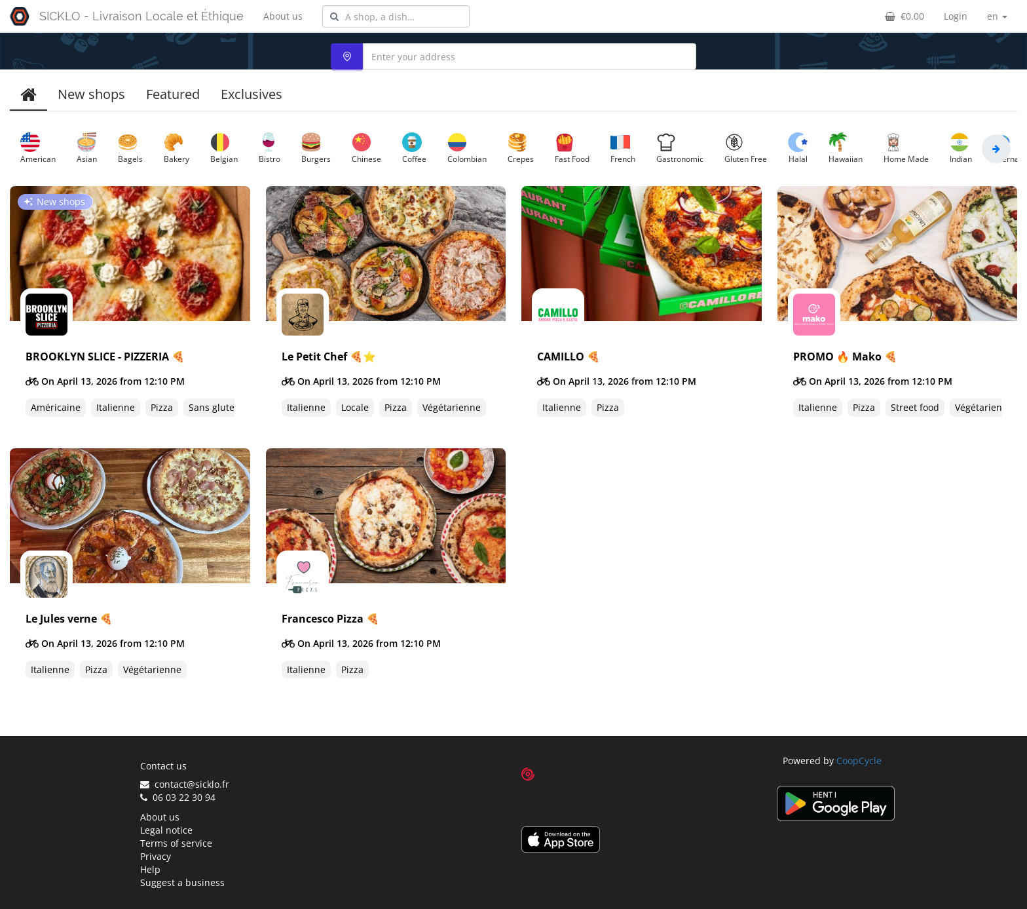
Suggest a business (182, 882)
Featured (173, 94)
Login (955, 16)
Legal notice (166, 830)
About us (283, 16)
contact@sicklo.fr (184, 784)
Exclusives (251, 94)
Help (150, 869)
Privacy (155, 856)
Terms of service (176, 843)
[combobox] (396, 16)
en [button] (997, 16)
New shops (91, 94)
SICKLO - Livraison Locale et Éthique (141, 16)
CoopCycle (859, 760)
